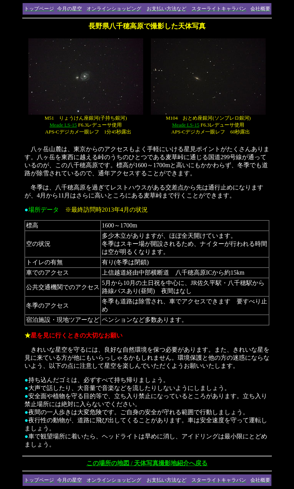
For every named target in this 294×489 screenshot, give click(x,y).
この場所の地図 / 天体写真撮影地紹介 (147, 463)
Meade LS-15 (63, 125)
